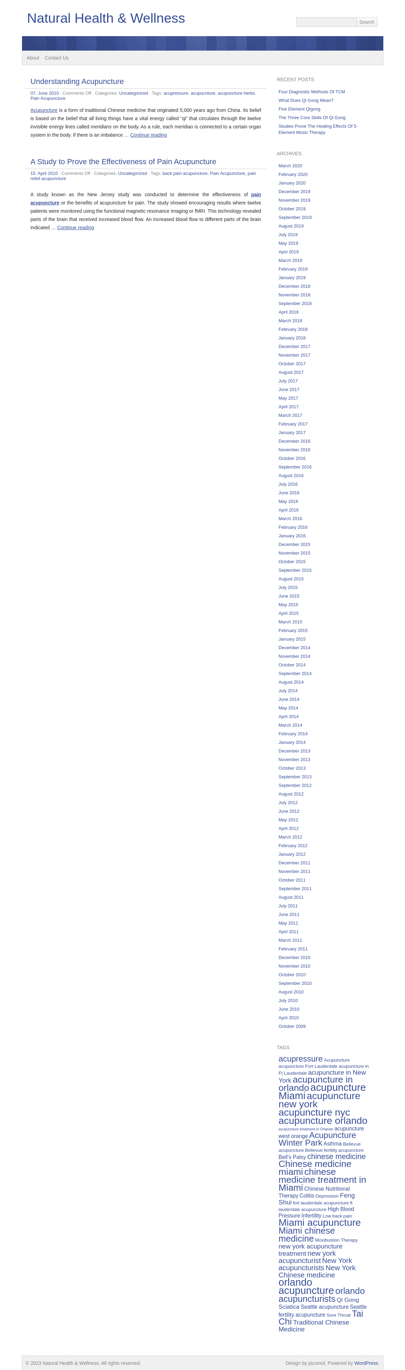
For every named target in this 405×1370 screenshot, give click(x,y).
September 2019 (295, 217)
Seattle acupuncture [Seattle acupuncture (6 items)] (325, 1307)
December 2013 (295, 751)
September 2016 (295, 467)
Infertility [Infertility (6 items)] (311, 1216)
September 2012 (295, 785)
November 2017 (295, 355)
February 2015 (293, 630)
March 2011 (290, 940)
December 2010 (295, 957)
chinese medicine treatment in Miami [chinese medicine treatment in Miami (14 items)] (322, 1180)
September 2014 (295, 673)
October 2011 (292, 880)
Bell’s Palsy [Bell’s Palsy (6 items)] (292, 1157)
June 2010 (289, 1009)
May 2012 (288, 819)
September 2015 (295, 570)
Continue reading (148, 135)
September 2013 (295, 776)
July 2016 (288, 484)
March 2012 (290, 837)
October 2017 (292, 363)
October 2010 (292, 974)
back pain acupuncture (184, 173)
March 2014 (290, 725)
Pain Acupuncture (48, 98)
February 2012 (293, 845)
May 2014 (288, 707)
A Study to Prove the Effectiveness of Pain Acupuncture (123, 161)
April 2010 (289, 1017)
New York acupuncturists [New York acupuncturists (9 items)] (315, 1264)
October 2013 (292, 768)
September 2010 (295, 983)
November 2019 (295, 200)
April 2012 (289, 828)
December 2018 (295, 286)
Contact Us (56, 58)
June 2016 (289, 492)
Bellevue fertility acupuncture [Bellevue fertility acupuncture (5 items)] (334, 1150)
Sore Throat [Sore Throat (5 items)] (339, 1315)
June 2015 (289, 596)
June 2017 (289, 389)
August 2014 (291, 682)
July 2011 (288, 905)
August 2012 (291, 794)
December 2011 (295, 862)
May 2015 (288, 604)
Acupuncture (44, 110)
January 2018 (292, 337)
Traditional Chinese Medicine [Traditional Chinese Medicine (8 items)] (314, 1326)
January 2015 (292, 639)
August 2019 (291, 226)
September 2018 (295, 303)
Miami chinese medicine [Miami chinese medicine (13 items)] (307, 1234)
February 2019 (293, 269)
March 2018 (290, 320)
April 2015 (289, 613)
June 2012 (289, 811)
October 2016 (292, 458)
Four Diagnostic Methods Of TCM (312, 91)
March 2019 (290, 260)
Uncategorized (133, 93)
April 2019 (289, 251)
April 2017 (289, 406)
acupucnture (203, 93)
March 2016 (290, 518)
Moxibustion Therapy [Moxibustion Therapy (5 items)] (336, 1240)
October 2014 (292, 664)
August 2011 (291, 897)
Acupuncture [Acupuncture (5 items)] (337, 1060)
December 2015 (295, 544)
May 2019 (288, 243)
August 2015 (291, 578)
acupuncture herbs (236, 93)
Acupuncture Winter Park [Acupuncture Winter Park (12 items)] (317, 1138)
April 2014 (289, 716)
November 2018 (295, 294)
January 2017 (292, 432)
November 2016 (295, 449)
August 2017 (291, 372)
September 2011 (295, 888)
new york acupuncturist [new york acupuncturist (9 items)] (307, 1256)
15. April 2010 (44, 173)
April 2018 (289, 312)
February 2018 (293, 329)
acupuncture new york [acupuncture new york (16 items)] (320, 1099)
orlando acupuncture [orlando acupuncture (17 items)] (306, 1286)
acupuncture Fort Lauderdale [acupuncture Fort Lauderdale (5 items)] (308, 1066)
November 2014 (295, 656)
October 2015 (292, 561)
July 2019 (288, 234)
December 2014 (295, 647)
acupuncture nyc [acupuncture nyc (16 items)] (314, 1112)
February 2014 (293, 733)
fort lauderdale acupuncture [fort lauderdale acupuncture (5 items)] (321, 1202)
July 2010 (288, 1000)
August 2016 (291, 475)
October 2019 (292, 208)
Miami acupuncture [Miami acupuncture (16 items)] (320, 1222)
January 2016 (292, 535)
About (33, 58)
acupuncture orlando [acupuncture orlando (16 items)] (323, 1120)
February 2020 (293, 174)
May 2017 (288, 398)
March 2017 (290, 415)
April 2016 (289, 510)
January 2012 (292, 854)
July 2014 (288, 690)
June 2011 (289, 914)
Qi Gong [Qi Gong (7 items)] (348, 1299)
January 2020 (292, 183)
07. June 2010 (45, 93)
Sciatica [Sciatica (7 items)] (289, 1306)
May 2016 (288, 501)
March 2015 (290, 621)
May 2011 (288, 923)
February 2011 (293, 948)
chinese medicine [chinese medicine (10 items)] (336, 1156)
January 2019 (292, 277)
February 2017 (293, 423)
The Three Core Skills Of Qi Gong (312, 117)
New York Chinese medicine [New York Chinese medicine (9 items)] (317, 1271)
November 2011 (295, 871)
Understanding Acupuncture (77, 81)
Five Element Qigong (299, 109)
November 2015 (295, 553)
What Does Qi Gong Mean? (306, 100)
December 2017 (295, 346)
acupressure (175, 93)
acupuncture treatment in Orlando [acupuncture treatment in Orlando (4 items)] (306, 1129)
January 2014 (292, 742)
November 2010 (295, 966)
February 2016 (293, 527)
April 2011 (289, 931)
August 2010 (291, 991)
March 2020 (290, 165)
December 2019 (295, 191)
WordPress (366, 1363)
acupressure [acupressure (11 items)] (301, 1058)
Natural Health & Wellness (107, 17)
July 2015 (288, 587)
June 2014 (289, 699)
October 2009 (292, 1026)
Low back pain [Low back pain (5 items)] (337, 1216)
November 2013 (295, 759)
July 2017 (288, 380)
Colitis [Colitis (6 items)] (307, 1196)
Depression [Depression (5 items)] (327, 1196)
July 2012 (288, 802)
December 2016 (295, 441)
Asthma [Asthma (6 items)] (332, 1144)
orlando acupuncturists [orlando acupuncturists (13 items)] (322, 1295)
